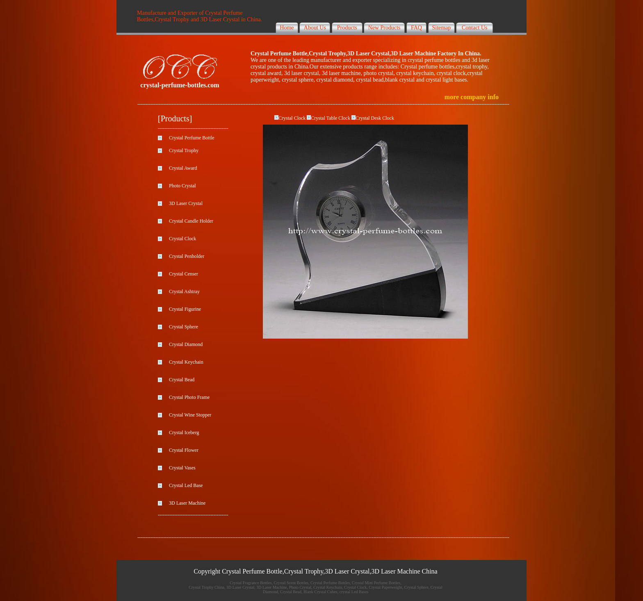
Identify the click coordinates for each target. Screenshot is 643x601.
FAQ (416, 28)
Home (287, 28)
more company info (472, 96)
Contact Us (475, 28)
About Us (315, 28)
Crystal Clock (292, 118)
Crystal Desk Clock (375, 118)
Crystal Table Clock (330, 118)
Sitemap (441, 28)
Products (347, 28)
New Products (384, 28)
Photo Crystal (182, 186)
